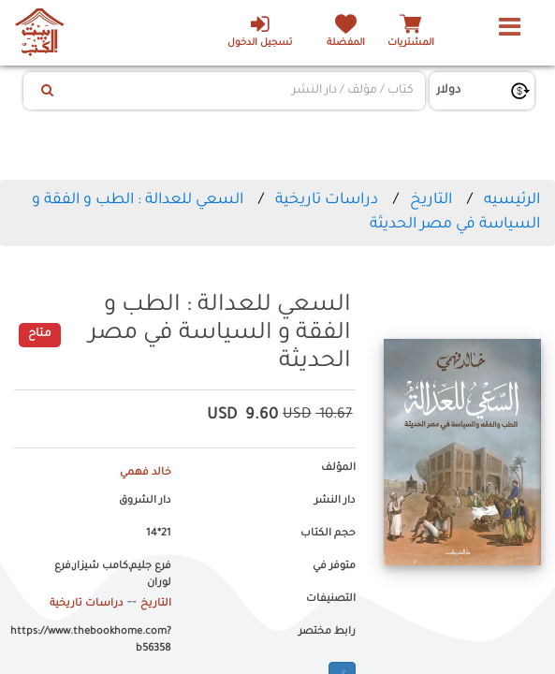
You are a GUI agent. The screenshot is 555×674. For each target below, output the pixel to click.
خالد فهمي (145, 472)
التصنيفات (331, 599)
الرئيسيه (512, 200)
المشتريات (410, 43)
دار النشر (335, 500)
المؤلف (338, 468)
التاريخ (431, 200)
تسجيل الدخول (259, 31)
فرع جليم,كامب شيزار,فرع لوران (112, 575)
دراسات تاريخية (326, 200)
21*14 (158, 533)
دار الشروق (145, 500)
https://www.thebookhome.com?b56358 (92, 640)
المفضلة (346, 43)
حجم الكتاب (328, 533)
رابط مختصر (327, 631)
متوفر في (334, 566)
